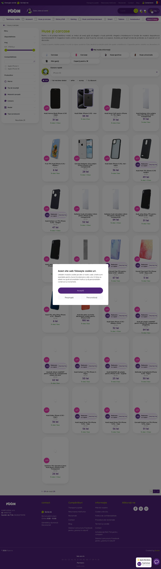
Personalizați (92, 297)
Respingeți (69, 297)
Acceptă (80, 290)
